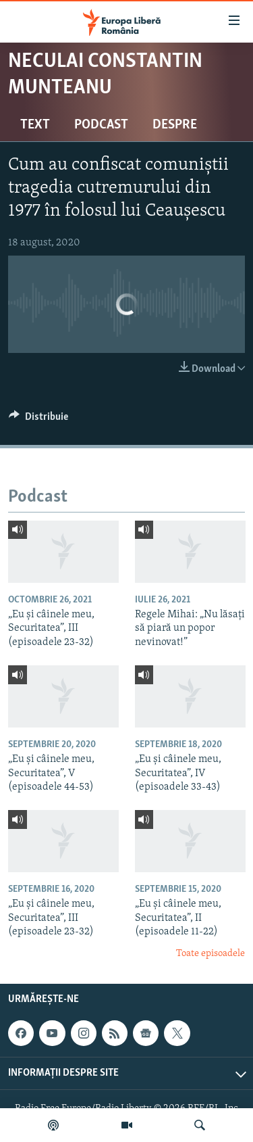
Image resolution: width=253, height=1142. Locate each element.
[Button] (38, 420)
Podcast (101, 125)
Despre (174, 125)
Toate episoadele (210, 954)
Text (35, 125)
